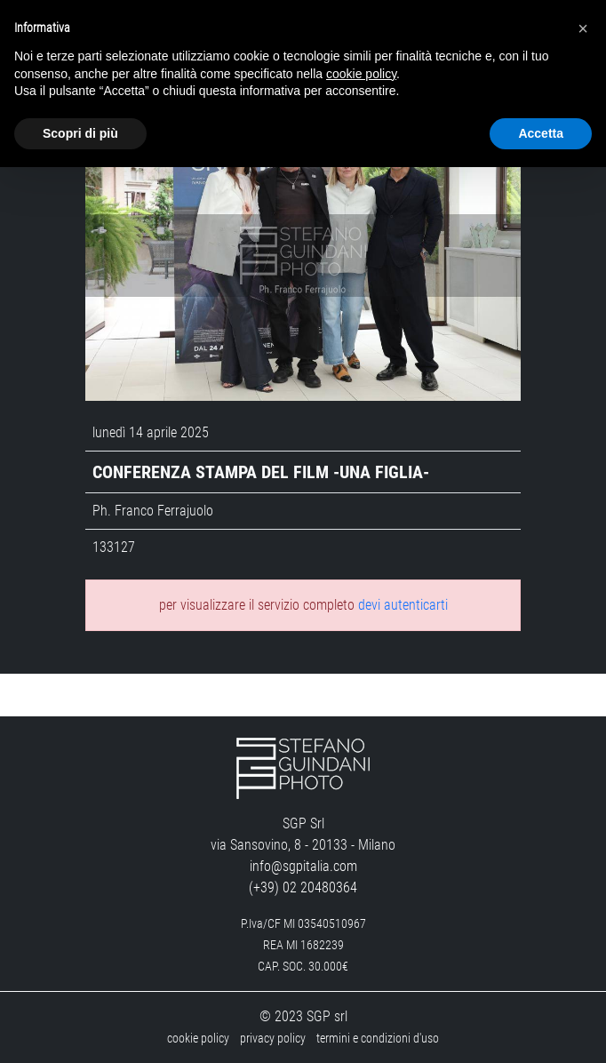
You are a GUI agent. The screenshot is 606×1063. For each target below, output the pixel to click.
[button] (583, 28)
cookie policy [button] (361, 74)
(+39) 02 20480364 (303, 887)
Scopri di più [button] (80, 133)
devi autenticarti (403, 604)
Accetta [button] (540, 133)
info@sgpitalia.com (303, 866)
